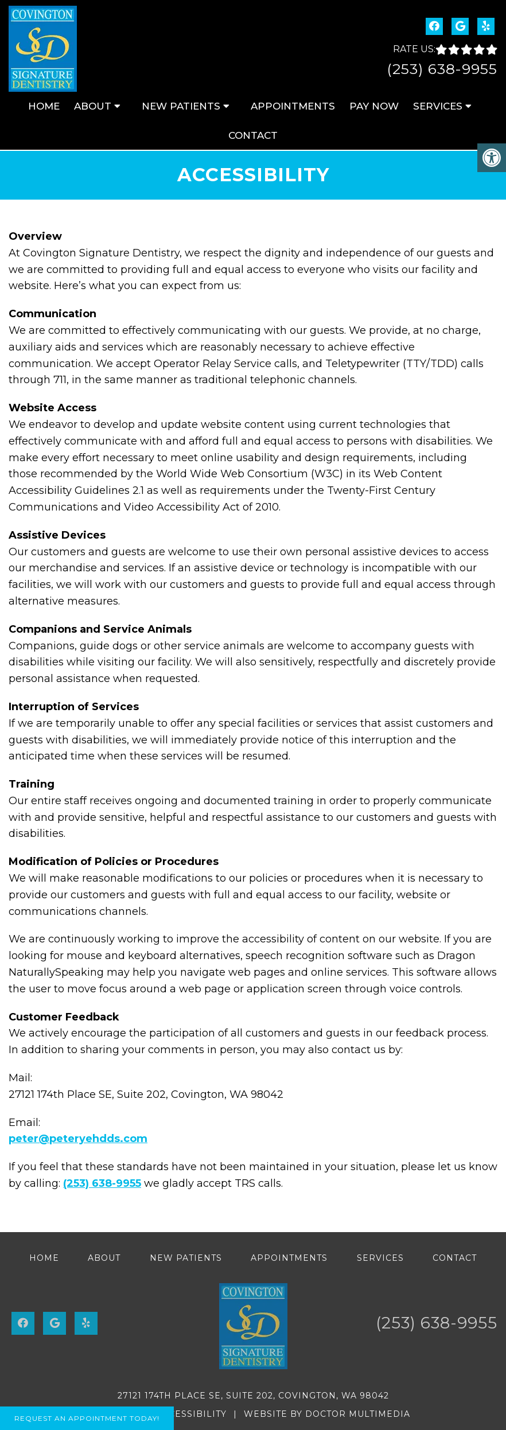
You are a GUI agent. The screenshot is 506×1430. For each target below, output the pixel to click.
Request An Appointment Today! (86, 1418)
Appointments (293, 106)
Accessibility (191, 1414)
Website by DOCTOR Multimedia (327, 1414)
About (92, 106)
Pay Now (374, 106)
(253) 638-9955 (442, 68)
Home (44, 106)
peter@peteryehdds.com (78, 1138)
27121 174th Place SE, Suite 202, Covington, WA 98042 (253, 1395)
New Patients (181, 106)
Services (437, 106)
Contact (253, 135)
